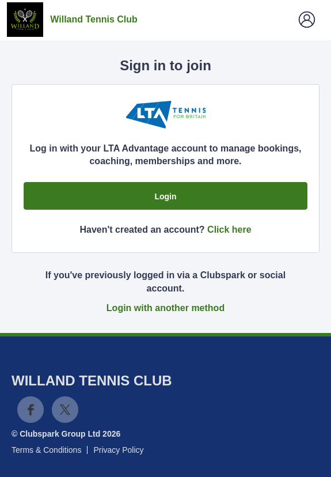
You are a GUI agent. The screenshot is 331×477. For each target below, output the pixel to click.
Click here (229, 229)
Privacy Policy (118, 450)
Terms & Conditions (46, 450)
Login (165, 196)
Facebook (30, 409)
